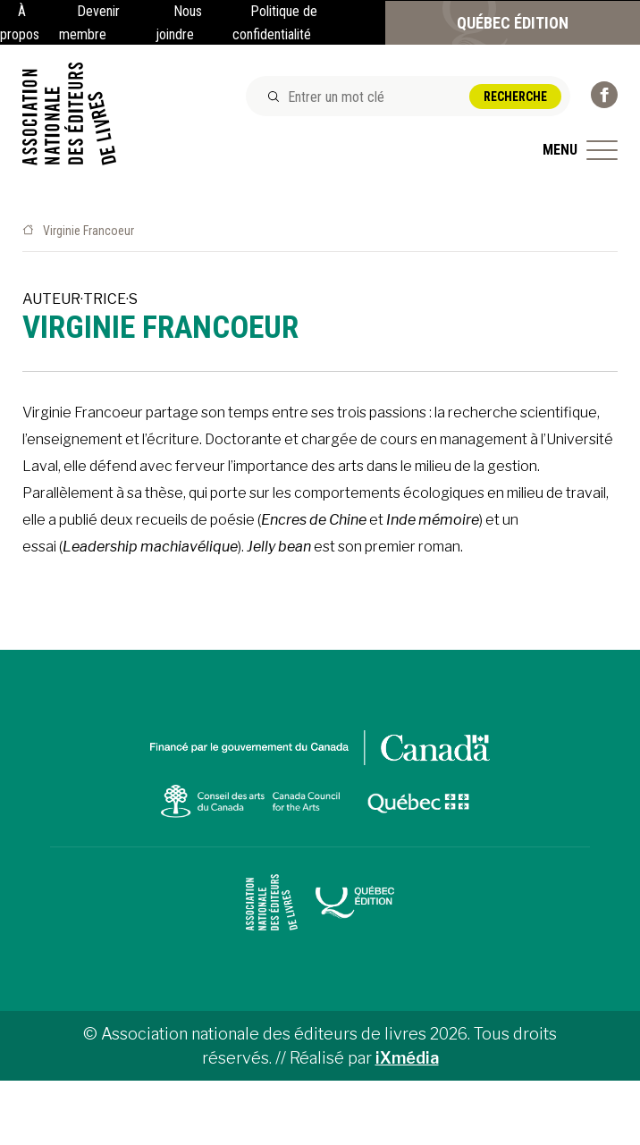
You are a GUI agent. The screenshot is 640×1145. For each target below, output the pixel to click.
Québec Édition (512, 22)
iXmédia (407, 1057)
